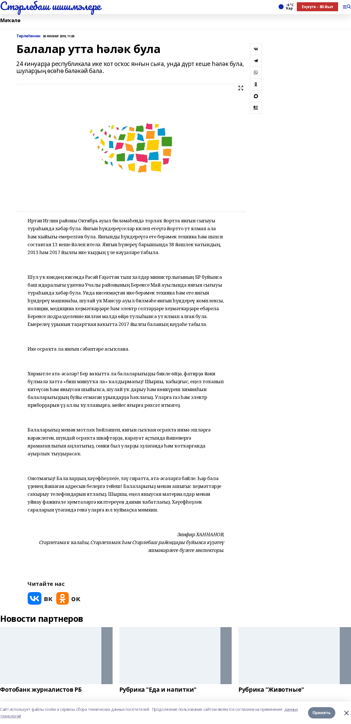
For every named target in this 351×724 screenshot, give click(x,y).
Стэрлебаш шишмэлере (50, 5)
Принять (322, 712)
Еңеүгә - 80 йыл (317, 6)
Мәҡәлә (10, 20)
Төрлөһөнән (28, 36)
